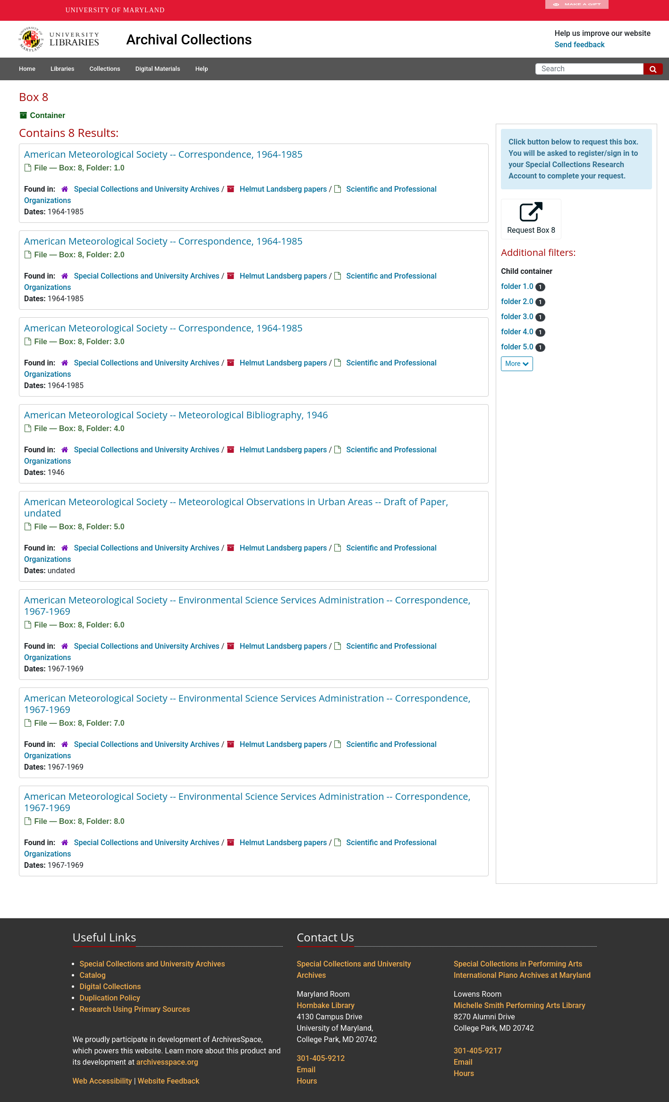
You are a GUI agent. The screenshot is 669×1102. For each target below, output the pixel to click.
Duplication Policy (110, 997)
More (517, 363)
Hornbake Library (326, 1005)
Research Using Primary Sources (135, 1009)
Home (27, 68)
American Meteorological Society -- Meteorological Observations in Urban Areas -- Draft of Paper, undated (236, 507)
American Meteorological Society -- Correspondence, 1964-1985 (163, 154)
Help (201, 68)
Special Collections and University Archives (147, 189)
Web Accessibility (102, 1081)
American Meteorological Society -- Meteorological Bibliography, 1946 (176, 414)
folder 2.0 (518, 301)
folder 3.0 (518, 316)
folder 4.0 (518, 331)
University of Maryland (115, 10)
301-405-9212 (321, 1058)
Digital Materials (157, 68)
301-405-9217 (478, 1050)
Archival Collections (189, 39)
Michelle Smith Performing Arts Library (519, 1005)
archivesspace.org (167, 1062)
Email (306, 1069)
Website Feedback (169, 1081)
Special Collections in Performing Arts (518, 963)
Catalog (93, 975)
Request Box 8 (531, 218)
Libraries (63, 68)
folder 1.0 (518, 286)
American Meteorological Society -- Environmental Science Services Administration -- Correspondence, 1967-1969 (247, 605)
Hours (307, 1081)
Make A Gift (577, 10)
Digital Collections (110, 986)
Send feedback (580, 44)
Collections (104, 68)
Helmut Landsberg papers (283, 189)
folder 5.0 (518, 346)
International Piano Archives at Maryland (522, 975)
